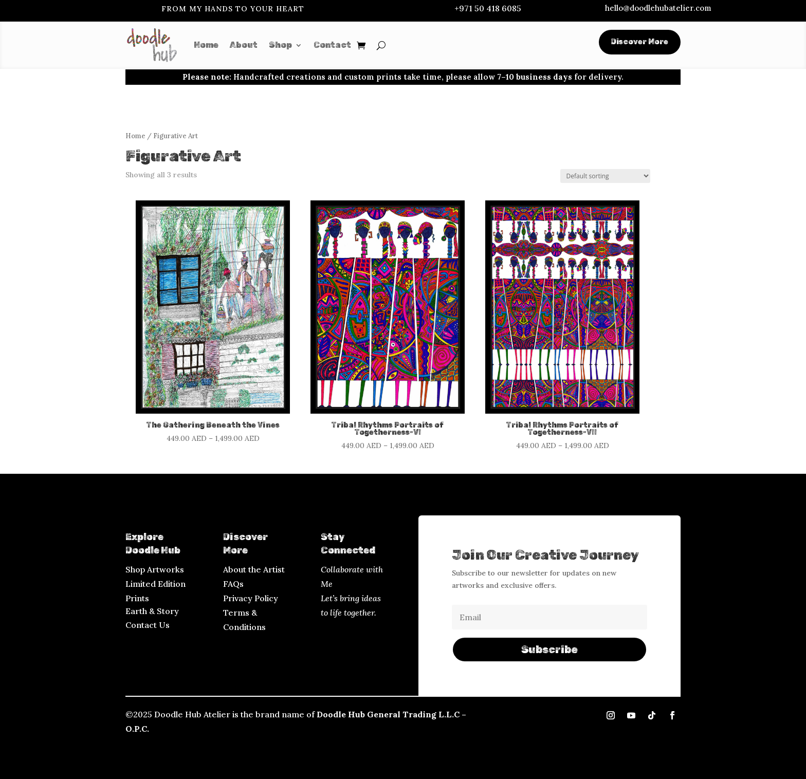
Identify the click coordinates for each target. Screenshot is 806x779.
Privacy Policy (250, 598)
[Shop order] (605, 176)
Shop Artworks (154, 569)
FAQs (233, 584)
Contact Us (147, 625)
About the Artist (254, 569)
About (244, 45)
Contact (332, 45)
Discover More (639, 42)
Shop (280, 45)
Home (206, 45)
